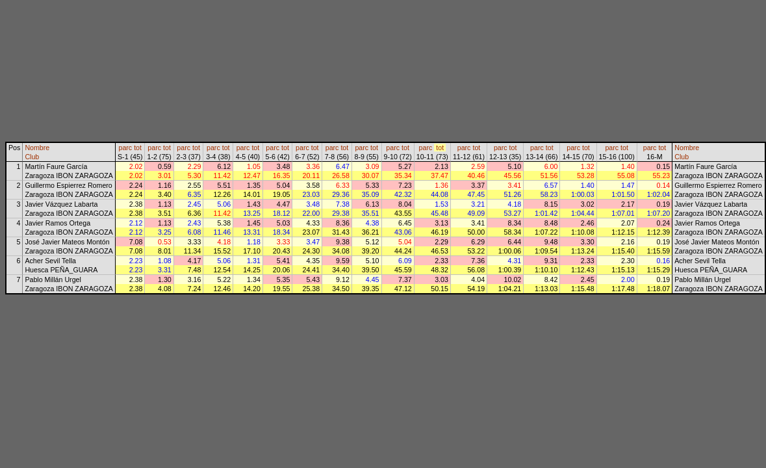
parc (125, 147)
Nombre (37, 147)
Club (32, 157)
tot (138, 147)
